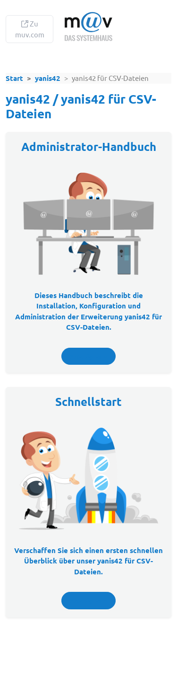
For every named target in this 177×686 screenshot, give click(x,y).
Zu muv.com (29, 29)
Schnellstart (88, 401)
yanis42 (47, 78)
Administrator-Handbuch (88, 146)
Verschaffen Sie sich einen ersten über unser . (88, 560)
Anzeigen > (88, 356)
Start (14, 78)
